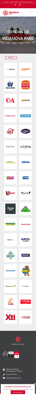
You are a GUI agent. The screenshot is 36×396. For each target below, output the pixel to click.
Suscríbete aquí (18, 394)
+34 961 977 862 (14, 2)
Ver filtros (11, 57)
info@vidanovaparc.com (26, 2)
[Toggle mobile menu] (32, 12)
